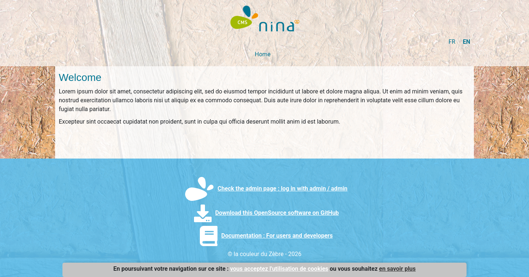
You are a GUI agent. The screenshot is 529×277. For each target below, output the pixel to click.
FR (452, 41)
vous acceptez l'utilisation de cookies (279, 268)
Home (262, 54)
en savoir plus (397, 268)
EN (466, 41)
